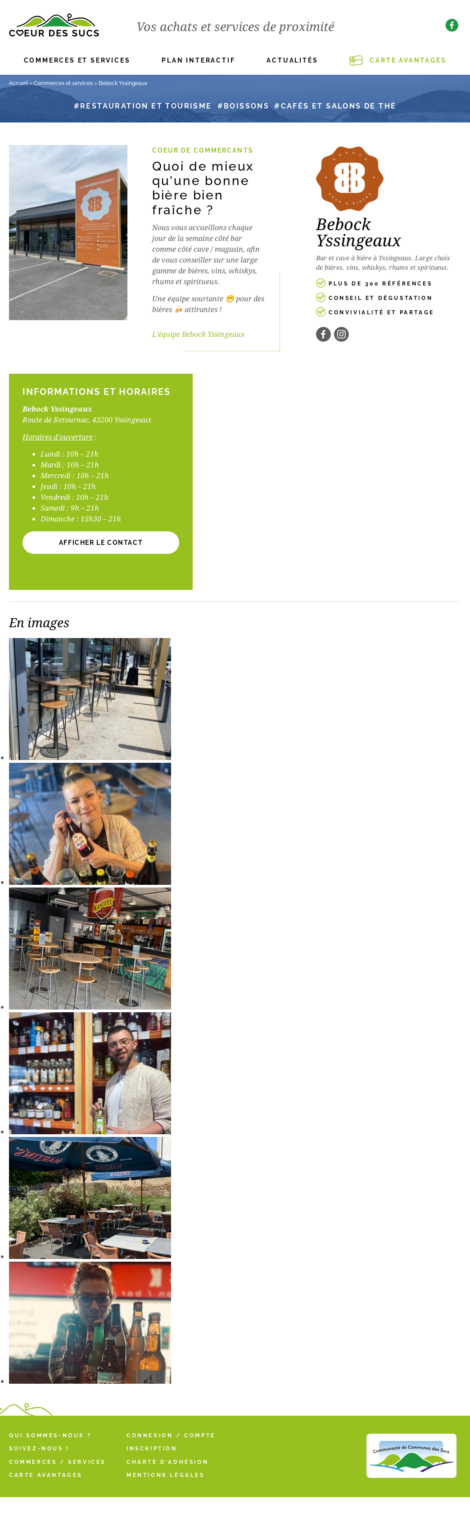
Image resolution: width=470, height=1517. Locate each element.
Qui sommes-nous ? (50, 1435)
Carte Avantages (408, 60)
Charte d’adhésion (167, 1462)
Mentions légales (166, 1475)
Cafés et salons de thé (339, 106)
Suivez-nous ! (39, 1448)
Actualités (292, 60)
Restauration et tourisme (146, 106)
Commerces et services (77, 60)
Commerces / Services (57, 1462)
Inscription (152, 1448)
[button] (101, 542)
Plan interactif (198, 60)
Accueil (18, 83)
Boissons (246, 106)
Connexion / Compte (171, 1435)
